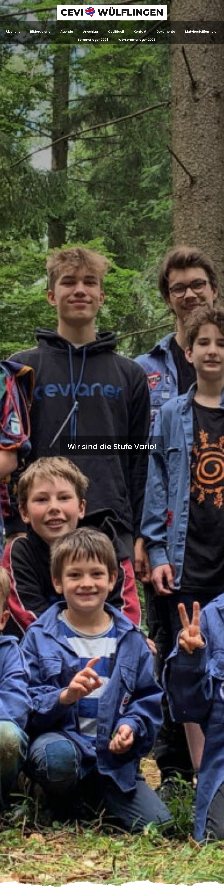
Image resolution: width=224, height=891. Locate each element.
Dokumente (165, 31)
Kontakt (140, 31)
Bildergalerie (40, 31)
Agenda (66, 31)
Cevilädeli (116, 31)
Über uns (13, 31)
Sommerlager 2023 (93, 39)
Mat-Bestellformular (201, 31)
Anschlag (90, 31)
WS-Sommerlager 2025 (137, 39)
